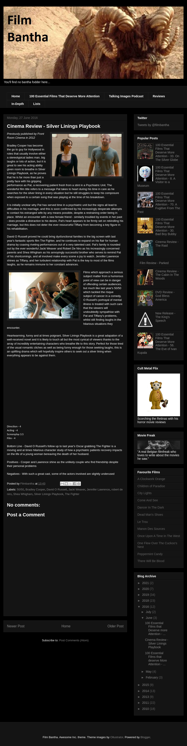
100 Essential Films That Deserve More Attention (64, 96)
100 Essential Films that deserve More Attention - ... (156, 658)
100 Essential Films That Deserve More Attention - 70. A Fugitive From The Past (158, 203)
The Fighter (72, 494)
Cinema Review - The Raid (167, 243)
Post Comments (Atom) (73, 640)
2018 (146, 600)
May (149, 671)
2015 (146, 685)
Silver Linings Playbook (48, 494)
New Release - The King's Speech (165, 317)
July (149, 612)
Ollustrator (116, 737)
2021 (146, 583)
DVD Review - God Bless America (165, 295)
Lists (36, 104)
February (152, 677)
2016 (146, 606)
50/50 (20, 489)
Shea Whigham (23, 494)
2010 (146, 709)
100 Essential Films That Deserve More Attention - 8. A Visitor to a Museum (156, 176)
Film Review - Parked (154, 263)
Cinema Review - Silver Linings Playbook (156, 643)
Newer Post (16, 626)
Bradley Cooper (35, 489)
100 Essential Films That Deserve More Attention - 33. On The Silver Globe (167, 152)
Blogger (145, 737)
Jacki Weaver (76, 489)
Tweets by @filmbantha (153, 125)
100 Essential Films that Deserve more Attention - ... (156, 628)
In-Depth (18, 104)
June (149, 618)
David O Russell (57, 489)
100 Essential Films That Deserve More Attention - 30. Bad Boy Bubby (166, 227)
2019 (146, 594)
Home (16, 96)
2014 (146, 691)
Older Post (115, 626)
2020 (146, 589)
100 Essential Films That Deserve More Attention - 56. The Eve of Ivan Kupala (157, 343)
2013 (146, 697)
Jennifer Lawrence (98, 489)
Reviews (159, 96)
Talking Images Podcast (126, 96)
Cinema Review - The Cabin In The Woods (167, 274)
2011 (146, 702)
